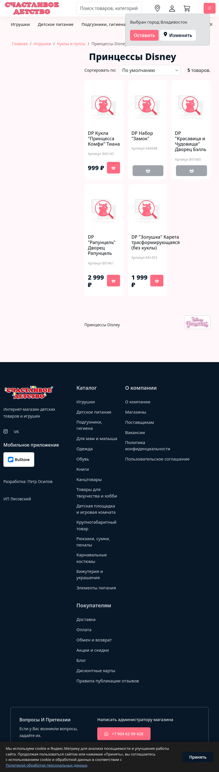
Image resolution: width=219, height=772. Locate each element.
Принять (197, 757)
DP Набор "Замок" (142, 136)
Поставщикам (139, 422)
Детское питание (55, 24)
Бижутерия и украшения (89, 574)
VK (16, 431)
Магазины (135, 412)
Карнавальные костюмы (91, 558)
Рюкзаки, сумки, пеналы (93, 542)
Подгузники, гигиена (104, 24)
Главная (20, 43)
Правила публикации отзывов (107, 681)
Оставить (144, 35)
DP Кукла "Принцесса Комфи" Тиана (104, 139)
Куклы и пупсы (71, 43)
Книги (82, 469)
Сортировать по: (100, 70)
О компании (138, 401)
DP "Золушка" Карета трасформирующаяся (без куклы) (155, 242)
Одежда (84, 448)
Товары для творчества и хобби (96, 492)
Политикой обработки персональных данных (46, 765)
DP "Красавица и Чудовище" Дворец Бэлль (190, 141)
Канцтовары (89, 479)
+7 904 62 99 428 (123, 734)
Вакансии (135, 432)
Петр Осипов (39, 481)
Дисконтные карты (95, 670)
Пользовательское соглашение (157, 459)
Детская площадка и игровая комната (95, 509)
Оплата (84, 629)
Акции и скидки (92, 650)
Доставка (86, 619)
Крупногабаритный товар (96, 525)
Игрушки (20, 24)
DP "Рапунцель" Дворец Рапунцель (101, 245)
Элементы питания (96, 588)
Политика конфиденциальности (147, 445)
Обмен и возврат (94, 640)
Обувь (82, 459)
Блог (81, 660)
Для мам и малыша (96, 438)
